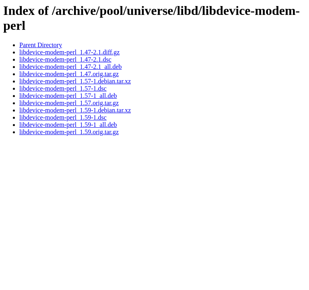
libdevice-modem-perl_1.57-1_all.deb (68, 95)
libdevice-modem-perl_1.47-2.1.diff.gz (69, 52)
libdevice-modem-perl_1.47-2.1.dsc (65, 59)
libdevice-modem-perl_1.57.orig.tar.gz (69, 102)
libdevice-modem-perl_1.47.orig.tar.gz (69, 73)
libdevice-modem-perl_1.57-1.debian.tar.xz (75, 81)
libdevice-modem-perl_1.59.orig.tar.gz (69, 131)
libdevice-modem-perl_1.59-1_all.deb (68, 124)
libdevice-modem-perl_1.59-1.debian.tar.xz (75, 110)
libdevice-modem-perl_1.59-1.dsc (63, 117)
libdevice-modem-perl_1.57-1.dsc (63, 88)
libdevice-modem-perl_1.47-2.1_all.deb (70, 66)
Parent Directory (40, 44)
